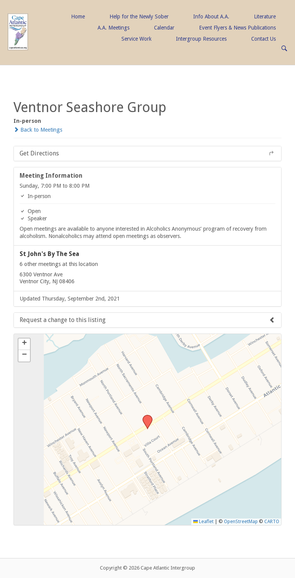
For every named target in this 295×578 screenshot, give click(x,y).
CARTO (271, 521)
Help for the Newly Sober (139, 16)
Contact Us (263, 39)
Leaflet (203, 521)
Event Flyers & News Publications (237, 28)
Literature (265, 16)
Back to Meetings (37, 130)
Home (78, 16)
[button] (145, 417)
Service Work (136, 39)
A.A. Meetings (113, 28)
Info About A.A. (211, 16)
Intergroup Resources (201, 39)
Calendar (164, 28)
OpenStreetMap (241, 521)
